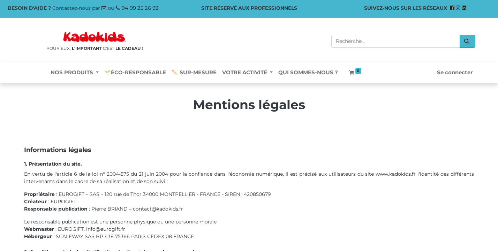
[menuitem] (135, 72)
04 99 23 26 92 (140, 8)
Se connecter (455, 72)
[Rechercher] (467, 41)
